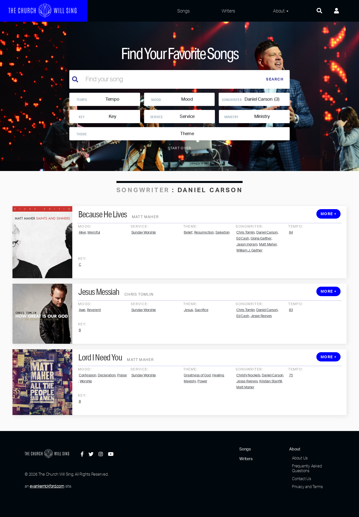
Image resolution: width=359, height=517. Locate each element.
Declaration (106, 383)
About (279, 10)
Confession (87, 383)
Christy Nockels (248, 383)
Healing (218, 383)
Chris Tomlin (245, 240)
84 (291, 240)
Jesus (188, 317)
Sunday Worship (143, 240)
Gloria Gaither (261, 246)
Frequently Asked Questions (307, 468)
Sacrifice (201, 317)
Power (202, 389)
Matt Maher (268, 252)
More (329, 221)
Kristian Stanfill (270, 389)
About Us (300, 457)
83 (291, 317)
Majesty (190, 389)
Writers (228, 10)
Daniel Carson (267, 240)
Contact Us (301, 478)
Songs (183, 10)
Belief (188, 240)
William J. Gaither (249, 257)
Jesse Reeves (261, 323)
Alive (82, 240)
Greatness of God (197, 383)
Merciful (94, 240)
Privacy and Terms (307, 486)
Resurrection (204, 240)
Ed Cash (242, 246)
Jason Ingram (246, 252)
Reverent (94, 317)
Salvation (222, 240)
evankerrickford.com (47, 486)
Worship (86, 389)
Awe (82, 317)
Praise (122, 383)
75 (291, 383)
